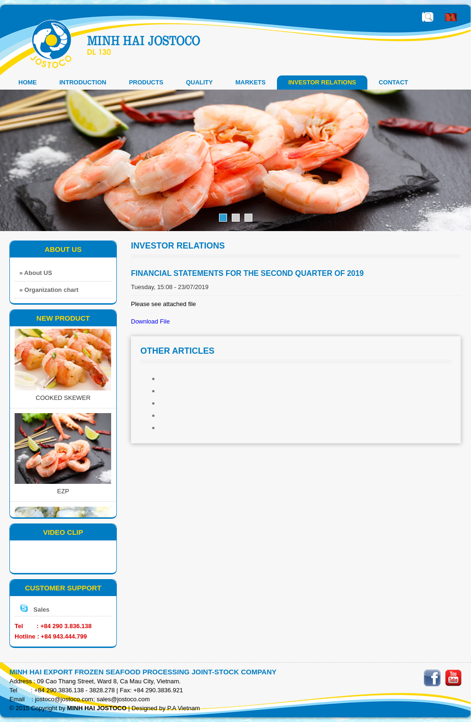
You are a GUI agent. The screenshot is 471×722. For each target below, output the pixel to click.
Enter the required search (428, 17)
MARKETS (251, 82)
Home (27, 82)
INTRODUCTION (82, 82)
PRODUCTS (146, 82)
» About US (35, 272)
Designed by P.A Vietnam (165, 708)
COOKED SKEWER (63, 398)
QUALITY (199, 82)
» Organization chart (49, 289)
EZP (63, 492)
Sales (41, 609)
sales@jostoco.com (123, 699)
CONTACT (393, 82)
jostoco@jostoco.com (64, 699)
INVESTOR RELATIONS (322, 82)
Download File (150, 321)
